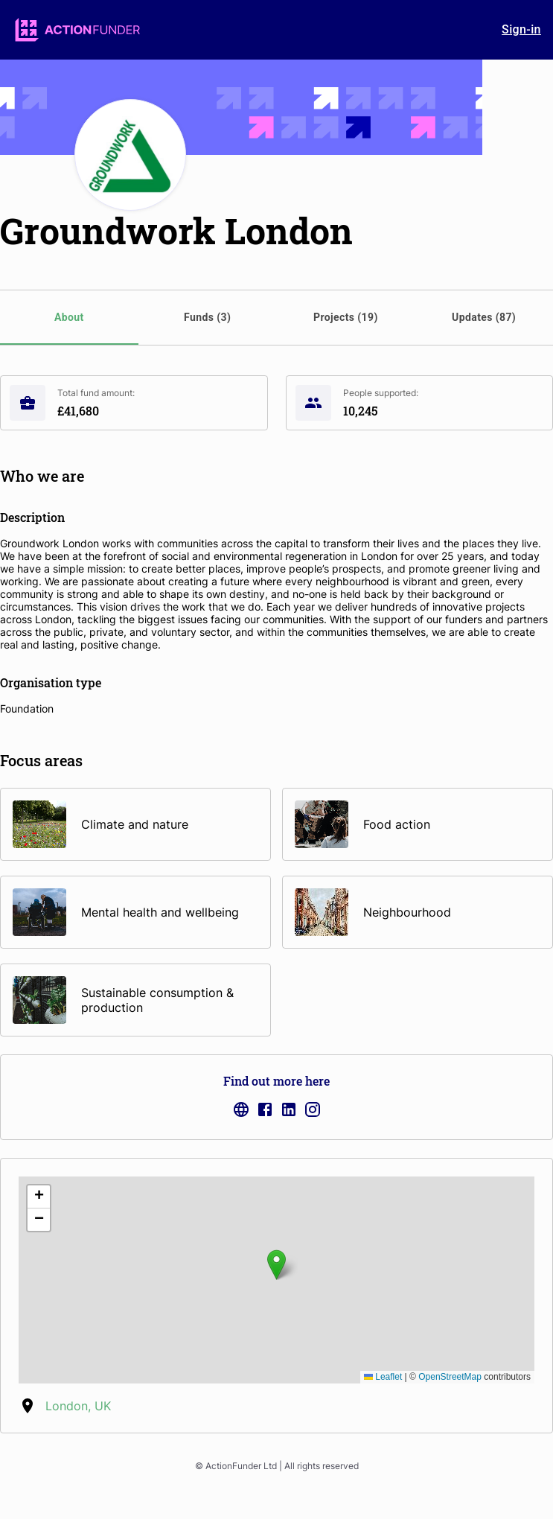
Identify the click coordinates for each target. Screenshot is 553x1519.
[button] (276, 1264)
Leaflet (383, 1377)
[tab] (69, 317)
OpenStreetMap (450, 1377)
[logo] (77, 30)
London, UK (78, 1405)
